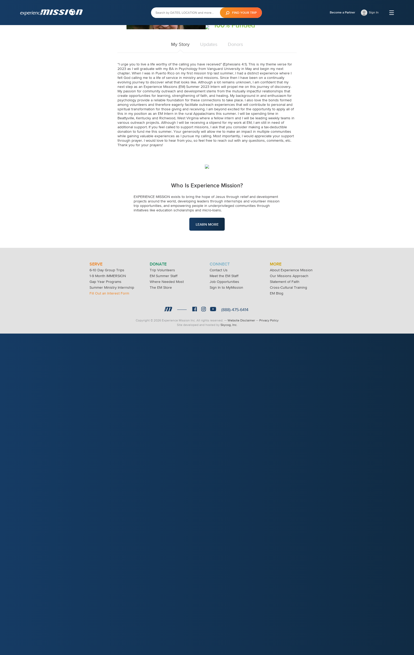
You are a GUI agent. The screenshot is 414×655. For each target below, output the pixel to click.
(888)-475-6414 (234, 631)
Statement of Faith (284, 603)
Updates (208, 208)
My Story (180, 208)
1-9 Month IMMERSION (108, 597)
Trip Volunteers (162, 591)
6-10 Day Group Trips (107, 591)
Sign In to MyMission (226, 609)
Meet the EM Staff (224, 597)
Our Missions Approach (289, 597)
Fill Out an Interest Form (109, 615)
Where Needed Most (167, 603)
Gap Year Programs (105, 603)
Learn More (207, 436)
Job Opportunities (224, 603)
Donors (235, 208)
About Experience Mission (291, 591)
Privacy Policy (269, 642)
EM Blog (276, 615)
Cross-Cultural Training (288, 609)
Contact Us (219, 591)
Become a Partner (342, 12)
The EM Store (161, 609)
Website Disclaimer (241, 642)
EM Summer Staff (163, 597)
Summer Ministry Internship (112, 609)
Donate (228, 135)
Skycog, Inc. (228, 646)
